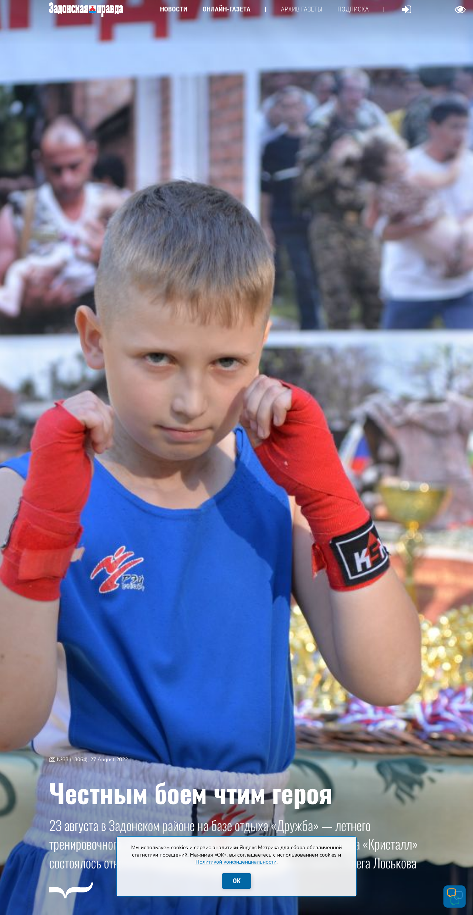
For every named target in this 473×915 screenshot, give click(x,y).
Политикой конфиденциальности (235, 861)
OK (237, 881)
